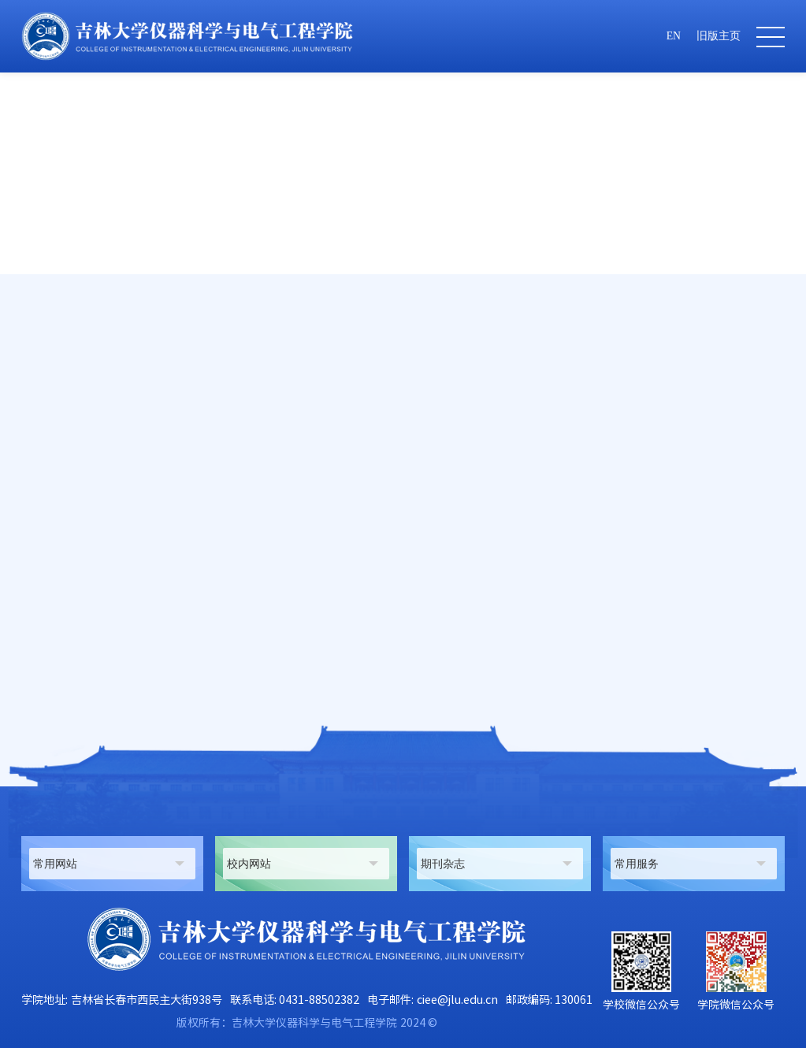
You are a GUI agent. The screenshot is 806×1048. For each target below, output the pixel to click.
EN (673, 36)
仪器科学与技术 (665, 381)
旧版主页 (718, 36)
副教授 (733, 381)
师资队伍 (536, 381)
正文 (774, 381)
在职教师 (592, 381)
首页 (489, 381)
